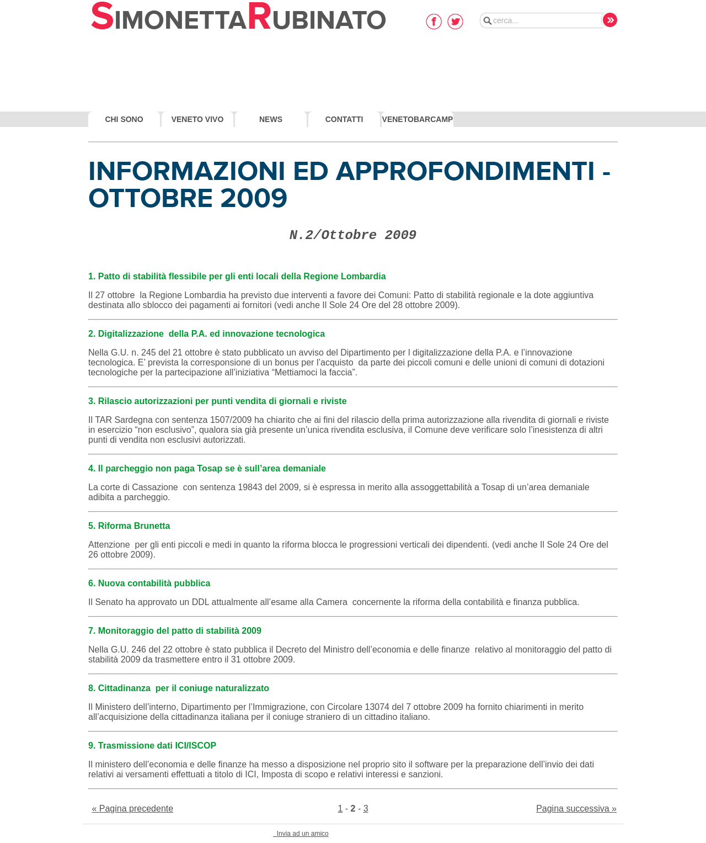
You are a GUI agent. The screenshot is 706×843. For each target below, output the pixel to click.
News (270, 119)
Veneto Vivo (198, 119)
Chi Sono (124, 119)
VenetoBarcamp (417, 119)
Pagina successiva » (576, 808)
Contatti (344, 119)
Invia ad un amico (301, 833)
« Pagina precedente (132, 808)
